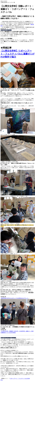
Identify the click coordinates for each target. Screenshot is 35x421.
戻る (2, 380)
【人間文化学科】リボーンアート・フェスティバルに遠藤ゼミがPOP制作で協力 (17, 54)
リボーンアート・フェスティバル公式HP (20, 378)
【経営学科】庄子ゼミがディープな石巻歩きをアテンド (15, 298)
